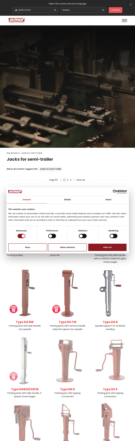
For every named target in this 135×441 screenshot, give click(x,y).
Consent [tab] (26, 199)
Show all (81, 180)
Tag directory (13, 153)
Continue (115, 10)
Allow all (107, 247)
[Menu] (124, 20)
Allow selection (67, 247)
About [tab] (108, 199)
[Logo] (38, 20)
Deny (27, 247)
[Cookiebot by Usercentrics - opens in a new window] (115, 192)
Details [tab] (67, 199)
